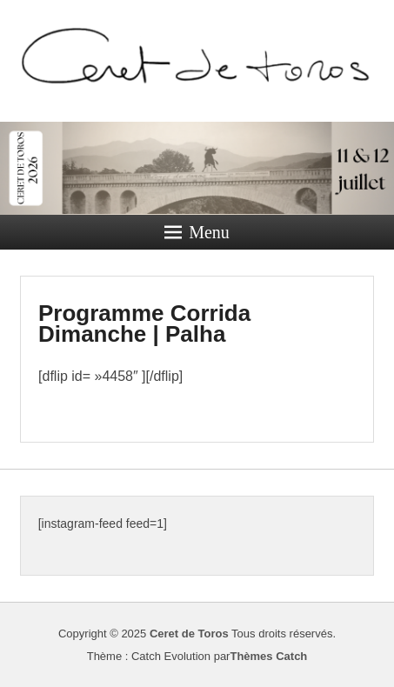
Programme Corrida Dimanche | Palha (144, 323)
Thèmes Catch (268, 656)
